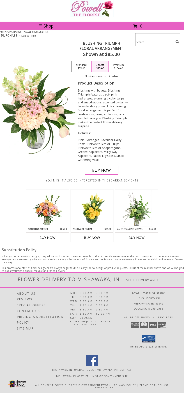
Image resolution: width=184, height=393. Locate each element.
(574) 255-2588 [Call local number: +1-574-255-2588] (153, 308)
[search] (177, 42)
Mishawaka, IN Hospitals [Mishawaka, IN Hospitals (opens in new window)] (114, 369)
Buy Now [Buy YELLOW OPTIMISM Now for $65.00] (92, 237)
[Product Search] (154, 42)
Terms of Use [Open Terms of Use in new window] (103, 387)
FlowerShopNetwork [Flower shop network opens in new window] (95, 385)
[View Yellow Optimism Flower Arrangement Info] (92, 208)
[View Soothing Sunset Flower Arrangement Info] (48, 208)
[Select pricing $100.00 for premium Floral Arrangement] (118, 66)
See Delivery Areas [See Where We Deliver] (143, 280)
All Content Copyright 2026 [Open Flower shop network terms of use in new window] (56, 385)
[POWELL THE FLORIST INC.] (92, 16)
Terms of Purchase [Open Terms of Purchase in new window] (154, 385)
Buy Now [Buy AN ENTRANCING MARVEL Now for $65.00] (136, 237)
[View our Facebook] (92, 365)
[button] (148, 338)
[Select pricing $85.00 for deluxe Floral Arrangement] (100, 66)
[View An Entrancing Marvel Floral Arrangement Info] (137, 208)
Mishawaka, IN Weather (72, 376)
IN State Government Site (110, 376)
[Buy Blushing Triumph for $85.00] (101, 170)
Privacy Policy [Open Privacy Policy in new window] (125, 385)
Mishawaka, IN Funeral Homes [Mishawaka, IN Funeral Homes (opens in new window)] (73, 369)
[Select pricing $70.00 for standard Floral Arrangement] (81, 66)
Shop (46, 26)
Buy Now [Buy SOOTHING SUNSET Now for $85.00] (47, 237)
